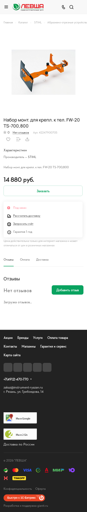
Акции (8, 337)
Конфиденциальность (18, 488)
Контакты (10, 346)
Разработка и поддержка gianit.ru (26, 505)
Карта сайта (12, 355)
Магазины (29, 346)
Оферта (40, 488)
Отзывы (9, 259)
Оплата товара (57, 337)
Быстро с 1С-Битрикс (21, 497)
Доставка (42, 259)
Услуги (38, 337)
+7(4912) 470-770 (16, 379)
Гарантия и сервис (53, 346)
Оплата (25, 259)
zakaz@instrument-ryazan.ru (23, 387)
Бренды (22, 337)
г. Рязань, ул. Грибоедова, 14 (24, 391)
